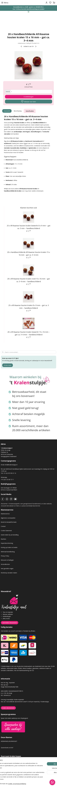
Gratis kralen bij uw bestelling (9, 535)
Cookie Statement (6, 530)
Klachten (3, 539)
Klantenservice (5, 514)
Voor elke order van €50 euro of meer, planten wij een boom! (19, 771)
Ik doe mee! (7, 365)
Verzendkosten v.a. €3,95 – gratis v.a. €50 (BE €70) (28, 7)
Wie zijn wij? (4, 685)
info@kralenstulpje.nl (11, 465)
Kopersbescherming (7, 543)
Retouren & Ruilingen (7, 560)
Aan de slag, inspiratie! (8, 682)
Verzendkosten (5, 564)
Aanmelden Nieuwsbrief (9, 623)
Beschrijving (18, 111)
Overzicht (7, 111)
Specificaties (30, 111)
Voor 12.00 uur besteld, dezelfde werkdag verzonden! (28, 9)
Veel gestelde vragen (7, 568)
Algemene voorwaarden (8, 518)
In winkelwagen (28, 97)
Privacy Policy (5, 556)
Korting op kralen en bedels (9, 547)
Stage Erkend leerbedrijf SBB (9, 687)
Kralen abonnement (8, 708)
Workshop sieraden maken (9, 573)
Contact (3, 526)
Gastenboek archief (7, 747)
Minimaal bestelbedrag (8, 552)
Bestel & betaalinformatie (8, 522)
